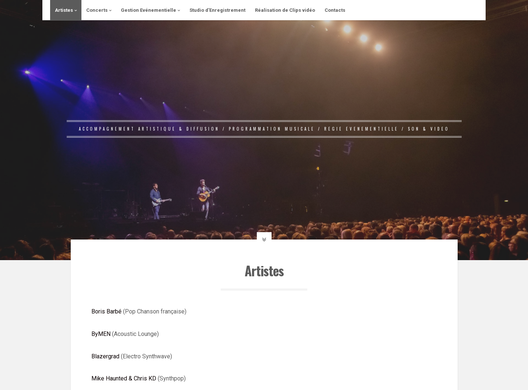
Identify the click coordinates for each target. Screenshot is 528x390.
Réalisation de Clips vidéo (285, 10)
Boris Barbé (106, 311)
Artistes (64, 10)
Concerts (97, 10)
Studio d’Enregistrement (217, 10)
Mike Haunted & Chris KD (123, 378)
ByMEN (101, 333)
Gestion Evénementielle (148, 10)
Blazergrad (105, 356)
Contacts (335, 10)
